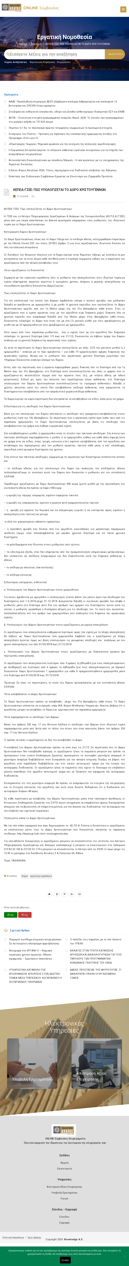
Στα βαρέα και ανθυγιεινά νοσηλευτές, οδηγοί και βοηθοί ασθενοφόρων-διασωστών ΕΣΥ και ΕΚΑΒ (67, 111)
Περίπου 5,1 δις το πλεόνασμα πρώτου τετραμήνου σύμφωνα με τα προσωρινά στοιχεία (60, 127)
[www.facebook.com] (57, 894)
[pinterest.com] (64, 894)
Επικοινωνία (64, 1168)
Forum (64, 1198)
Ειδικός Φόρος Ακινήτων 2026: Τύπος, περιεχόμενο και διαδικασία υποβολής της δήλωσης (63, 170)
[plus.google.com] (72, 894)
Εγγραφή (64, 1222)
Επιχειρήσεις (64, 62)
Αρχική (23, 44)
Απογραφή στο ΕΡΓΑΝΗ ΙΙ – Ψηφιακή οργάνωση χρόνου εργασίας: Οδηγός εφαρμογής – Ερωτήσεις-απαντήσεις (30, 954)
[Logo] (65, 1132)
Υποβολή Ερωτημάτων (64, 1192)
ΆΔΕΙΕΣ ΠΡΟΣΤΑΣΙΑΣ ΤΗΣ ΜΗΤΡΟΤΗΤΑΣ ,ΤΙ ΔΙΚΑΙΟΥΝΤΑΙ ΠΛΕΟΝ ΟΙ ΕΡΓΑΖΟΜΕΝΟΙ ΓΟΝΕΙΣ (95, 973)
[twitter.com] (49, 894)
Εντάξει (65, 1260)
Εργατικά (36, 44)
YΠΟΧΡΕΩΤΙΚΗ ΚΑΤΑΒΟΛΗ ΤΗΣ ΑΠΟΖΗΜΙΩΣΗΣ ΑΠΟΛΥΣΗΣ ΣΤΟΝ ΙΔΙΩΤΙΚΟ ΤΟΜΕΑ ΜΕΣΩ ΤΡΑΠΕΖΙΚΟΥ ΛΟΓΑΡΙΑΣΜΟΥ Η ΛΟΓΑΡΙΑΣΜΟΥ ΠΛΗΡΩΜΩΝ (35, 975)
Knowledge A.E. (73, 1239)
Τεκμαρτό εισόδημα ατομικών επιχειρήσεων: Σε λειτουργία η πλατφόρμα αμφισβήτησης (35, 941)
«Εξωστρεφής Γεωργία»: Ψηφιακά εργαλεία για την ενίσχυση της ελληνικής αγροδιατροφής (62, 144)
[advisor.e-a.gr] (79, 894)
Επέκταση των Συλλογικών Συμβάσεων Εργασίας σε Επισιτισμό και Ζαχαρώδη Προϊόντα (60, 176)
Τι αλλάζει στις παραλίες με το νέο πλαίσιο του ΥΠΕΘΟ (96, 941)
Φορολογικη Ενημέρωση (42, 62)
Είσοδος (64, 1216)
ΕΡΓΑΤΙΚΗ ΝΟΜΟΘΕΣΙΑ (41, 876)
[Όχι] (124, 1258)
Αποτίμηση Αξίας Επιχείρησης (64, 1186)
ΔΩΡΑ (25, 876)
